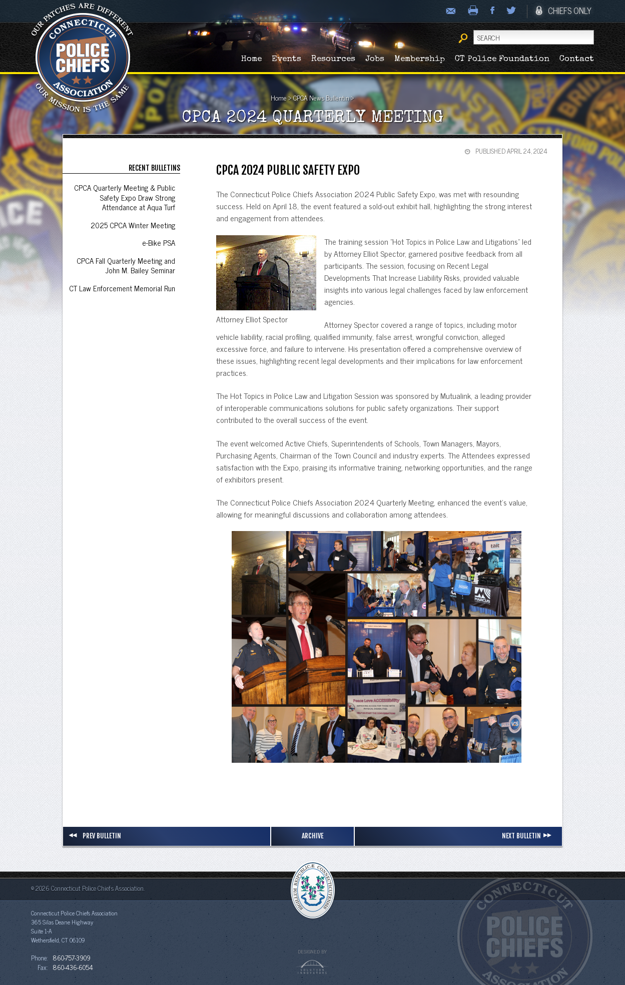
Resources (333, 59)
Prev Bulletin (94, 835)
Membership (419, 59)
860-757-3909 (72, 957)
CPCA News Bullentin (321, 97)
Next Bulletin (528, 835)
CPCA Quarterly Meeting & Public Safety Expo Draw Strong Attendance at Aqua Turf (124, 197)
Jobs (374, 59)
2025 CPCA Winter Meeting (133, 225)
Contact (576, 59)
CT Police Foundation (502, 59)
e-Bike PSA (158, 242)
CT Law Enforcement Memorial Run (122, 288)
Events (286, 59)
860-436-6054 (73, 966)
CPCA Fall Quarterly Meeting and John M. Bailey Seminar (126, 265)
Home (251, 59)
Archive (312, 835)
